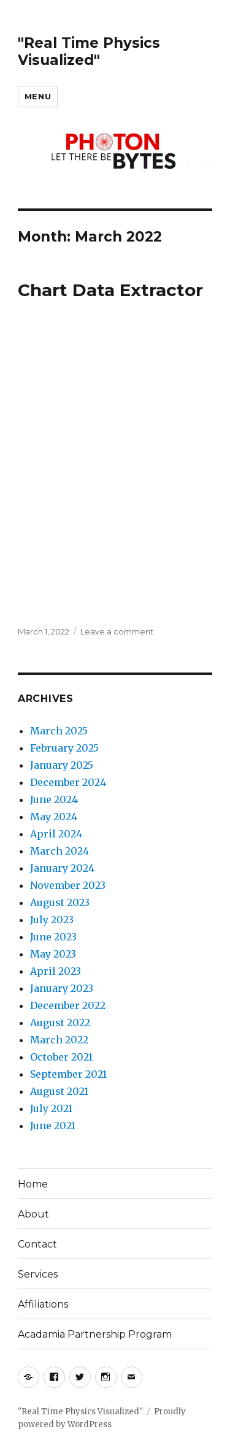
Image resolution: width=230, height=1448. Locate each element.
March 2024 (59, 851)
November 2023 (67, 885)
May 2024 (53, 816)
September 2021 (68, 1074)
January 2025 (61, 765)
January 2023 (61, 988)
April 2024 (56, 834)
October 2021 (61, 1057)
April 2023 (55, 971)
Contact (37, 1244)
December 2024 (68, 782)
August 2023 (60, 902)
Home (33, 1184)
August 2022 (60, 1022)
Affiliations (43, 1304)
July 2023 (52, 919)
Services (38, 1274)
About (33, 1214)
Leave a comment (116, 631)
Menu (38, 96)
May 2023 (53, 954)
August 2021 (59, 1091)
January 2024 (62, 868)
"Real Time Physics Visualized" (89, 51)
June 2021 (52, 1125)
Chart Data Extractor (110, 290)
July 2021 (51, 1108)
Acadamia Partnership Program (95, 1334)
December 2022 (67, 1005)
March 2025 (59, 731)
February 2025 (64, 748)
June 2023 (53, 937)
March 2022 (59, 1040)
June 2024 (54, 799)
